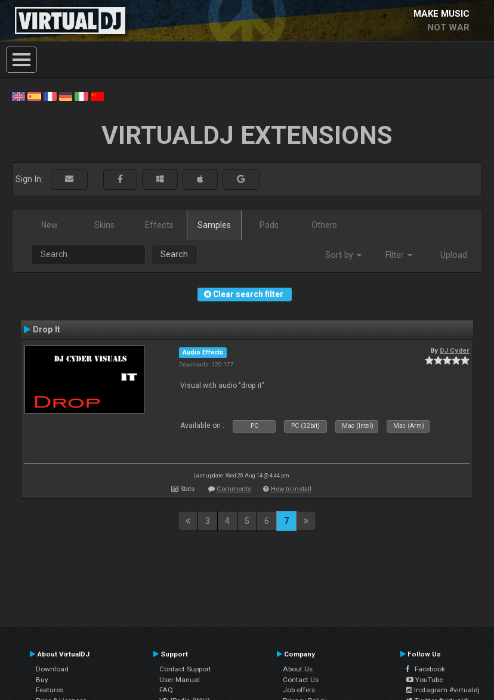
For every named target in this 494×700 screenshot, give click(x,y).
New (49, 225)
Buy (42, 680)
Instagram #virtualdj (443, 690)
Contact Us (301, 680)
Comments (234, 489)
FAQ (166, 690)
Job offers (299, 690)
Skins (104, 225)
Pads (269, 225)
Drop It (46, 329)
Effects (159, 225)
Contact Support (185, 669)
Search (174, 254)
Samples (214, 225)
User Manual (179, 680)
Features (49, 690)
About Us (298, 669)
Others (324, 225)
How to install (291, 489)
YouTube (424, 680)
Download (52, 669)
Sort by (343, 255)
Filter (398, 255)
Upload (453, 255)
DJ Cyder (455, 350)
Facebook (425, 669)
